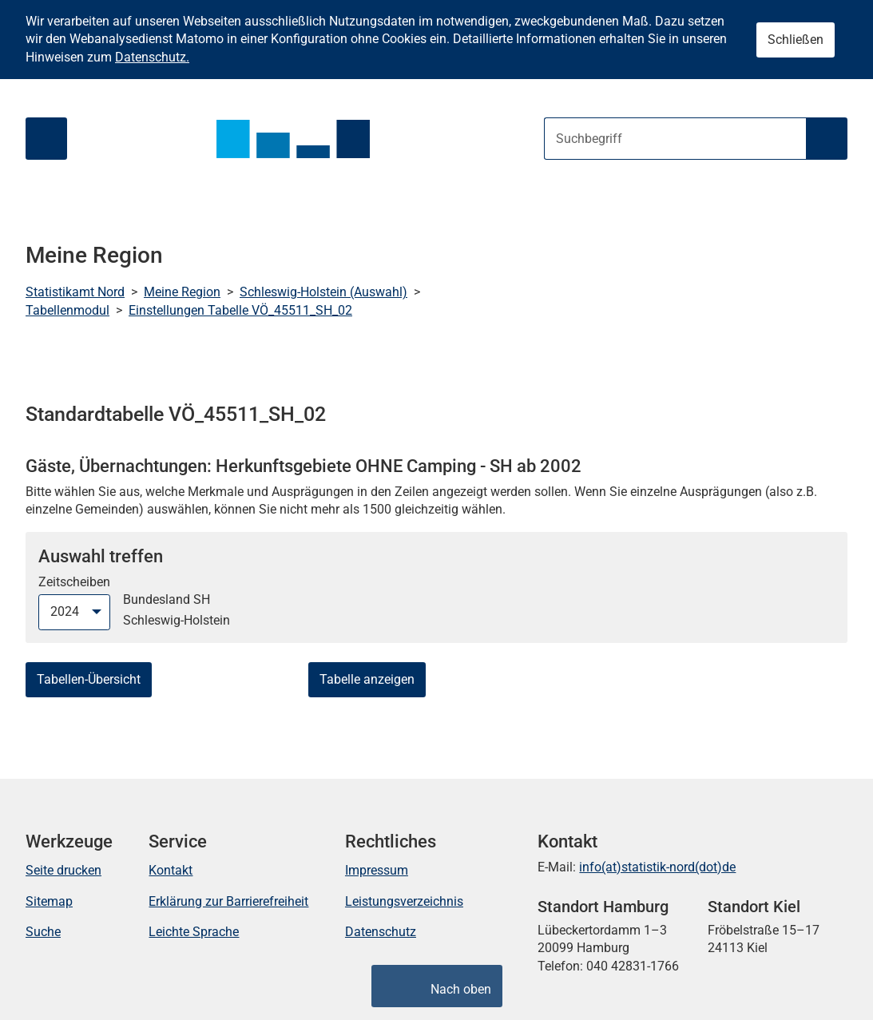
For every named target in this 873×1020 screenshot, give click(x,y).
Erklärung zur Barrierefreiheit (228, 901)
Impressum (376, 870)
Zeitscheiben (74, 581)
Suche (43, 931)
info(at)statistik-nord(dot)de (657, 867)
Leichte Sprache (194, 931)
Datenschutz (380, 931)
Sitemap (49, 901)
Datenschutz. (152, 57)
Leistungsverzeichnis (404, 901)
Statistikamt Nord (75, 292)
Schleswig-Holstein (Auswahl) (323, 292)
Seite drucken (63, 870)
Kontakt (170, 870)
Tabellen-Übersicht (89, 679)
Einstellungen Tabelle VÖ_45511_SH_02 (240, 310)
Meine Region (182, 292)
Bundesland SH (166, 599)
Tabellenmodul (67, 310)
